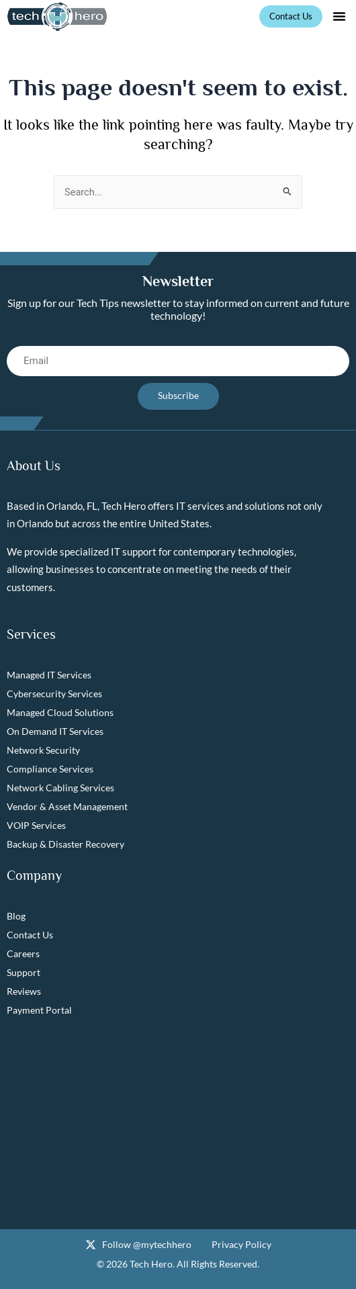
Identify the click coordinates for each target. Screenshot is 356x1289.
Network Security (43, 750)
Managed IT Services (49, 674)
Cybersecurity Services (54, 693)
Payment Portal (39, 1010)
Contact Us (30, 934)
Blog (16, 916)
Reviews (24, 991)
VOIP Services (36, 825)
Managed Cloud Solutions (60, 712)
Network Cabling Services (60, 787)
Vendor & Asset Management (67, 806)
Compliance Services (50, 768)
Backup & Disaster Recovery (65, 844)
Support (23, 972)
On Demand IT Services (55, 731)
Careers (23, 953)
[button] (339, 16)
